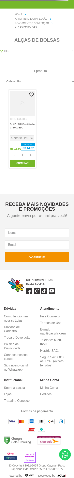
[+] (30, 155)
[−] (14, 155)
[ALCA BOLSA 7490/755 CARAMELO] (22, 129)
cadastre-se (37, 257)
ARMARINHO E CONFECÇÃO (31, 18)
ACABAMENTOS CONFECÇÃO (32, 23)
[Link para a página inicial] (20, 15)
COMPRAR (22, 163)
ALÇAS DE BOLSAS (26, 27)
